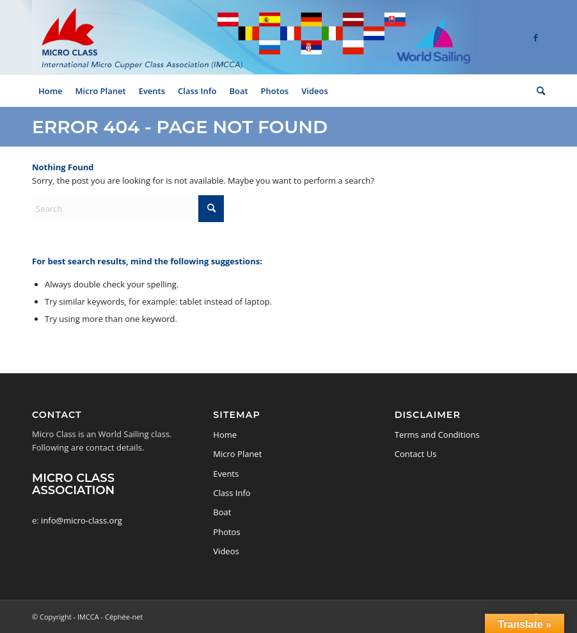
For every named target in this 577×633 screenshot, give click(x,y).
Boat (222, 512)
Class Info (231, 493)
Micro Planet (237, 454)
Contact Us (416, 454)
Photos (226, 532)
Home (225, 434)
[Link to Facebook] (535, 37)
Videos (226, 551)
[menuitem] (50, 91)
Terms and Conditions (437, 434)
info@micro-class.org (81, 520)
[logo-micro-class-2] (254, 37)
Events (226, 473)
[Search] (537, 91)
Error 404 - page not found (180, 127)
